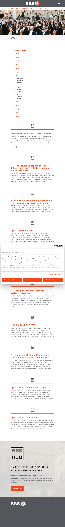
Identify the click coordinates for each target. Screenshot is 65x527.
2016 (17, 109)
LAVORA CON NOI (38, 511)
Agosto (19, 85)
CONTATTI (13, 511)
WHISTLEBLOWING (38, 517)
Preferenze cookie (16, 517)
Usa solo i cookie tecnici (12, 280)
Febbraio (19, 96)
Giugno (19, 89)
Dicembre (20, 78)
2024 (17, 57)
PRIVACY (13, 515)
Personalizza (32, 280)
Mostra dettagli (55, 274)
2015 (17, 113)
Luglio (19, 87)
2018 (17, 102)
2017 (17, 105)
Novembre (20, 80)
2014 (17, 116)
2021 (17, 68)
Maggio (19, 91)
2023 (17, 61)
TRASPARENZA (14, 513)
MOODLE (13, 522)
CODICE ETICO (37, 515)
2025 (17, 53)
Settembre (20, 84)
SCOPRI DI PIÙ (17, 488)
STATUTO (36, 513)
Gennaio (19, 98)
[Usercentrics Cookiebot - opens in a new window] (55, 246)
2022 (17, 64)
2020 (17, 72)
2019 (17, 76)
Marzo (18, 94)
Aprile (18, 93)
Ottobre (19, 82)
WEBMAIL (13, 524)
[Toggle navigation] (59, 3)
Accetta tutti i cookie (53, 280)
